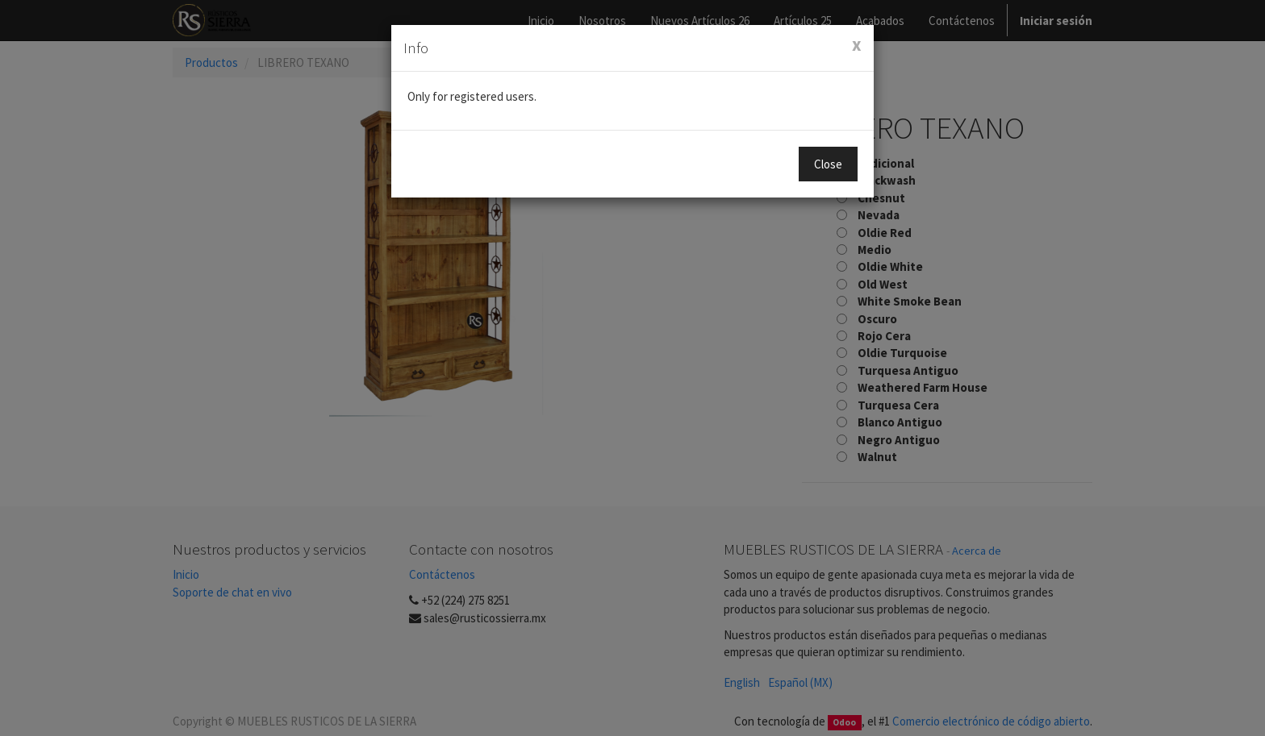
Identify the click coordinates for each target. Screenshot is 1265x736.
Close (828, 164)
